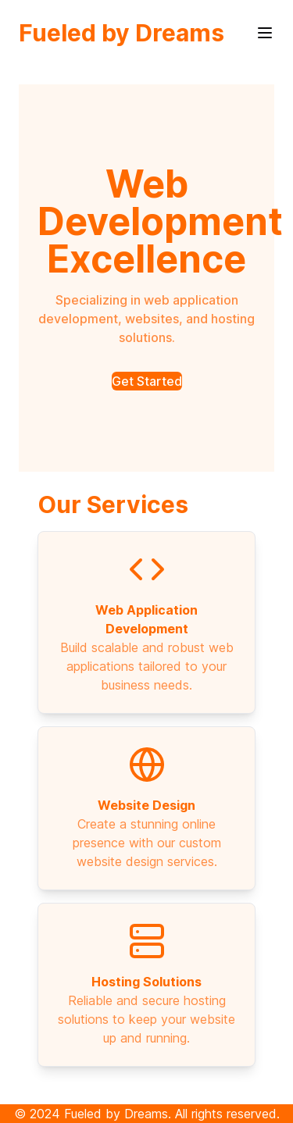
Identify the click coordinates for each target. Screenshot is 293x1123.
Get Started (147, 381)
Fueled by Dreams (121, 33)
